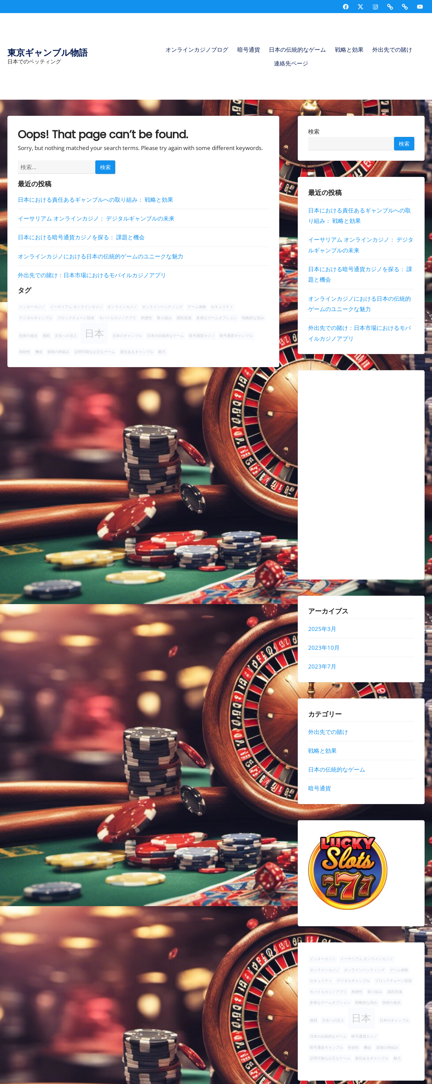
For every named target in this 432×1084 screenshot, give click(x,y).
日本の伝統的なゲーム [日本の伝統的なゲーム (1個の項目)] (165, 335)
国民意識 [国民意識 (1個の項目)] (184, 317)
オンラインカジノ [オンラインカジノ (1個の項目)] (122, 306)
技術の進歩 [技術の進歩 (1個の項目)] (28, 335)
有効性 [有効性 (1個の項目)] (24, 351)
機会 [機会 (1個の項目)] (39, 351)
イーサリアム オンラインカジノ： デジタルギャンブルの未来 (96, 218)
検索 (314, 132)
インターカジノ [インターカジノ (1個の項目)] (32, 306)
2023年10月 (324, 647)
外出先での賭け (392, 49)
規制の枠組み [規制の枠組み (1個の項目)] (58, 351)
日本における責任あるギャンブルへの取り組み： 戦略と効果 (95, 199)
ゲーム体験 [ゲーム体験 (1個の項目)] (197, 306)
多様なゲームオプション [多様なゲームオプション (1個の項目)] (216, 317)
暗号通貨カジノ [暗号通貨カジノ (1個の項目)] (202, 335)
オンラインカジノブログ (196, 49)
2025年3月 (322, 629)
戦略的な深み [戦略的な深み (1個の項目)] (253, 317)
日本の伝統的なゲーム (297, 49)
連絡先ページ (291, 63)
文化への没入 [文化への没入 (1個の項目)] (66, 335)
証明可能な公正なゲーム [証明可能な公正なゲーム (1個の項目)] (95, 351)
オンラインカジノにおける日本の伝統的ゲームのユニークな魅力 (100, 256)
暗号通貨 (248, 49)
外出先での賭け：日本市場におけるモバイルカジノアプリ (92, 275)
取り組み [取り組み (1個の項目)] (164, 317)
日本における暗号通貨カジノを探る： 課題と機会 (81, 237)
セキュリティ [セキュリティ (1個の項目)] (222, 306)
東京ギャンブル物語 (47, 52)
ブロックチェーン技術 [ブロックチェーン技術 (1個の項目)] (75, 317)
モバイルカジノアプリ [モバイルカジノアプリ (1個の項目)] (117, 317)
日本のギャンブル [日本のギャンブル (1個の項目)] (127, 335)
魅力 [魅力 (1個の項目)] (161, 351)
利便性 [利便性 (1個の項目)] (146, 317)
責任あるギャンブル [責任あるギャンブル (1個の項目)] (136, 351)
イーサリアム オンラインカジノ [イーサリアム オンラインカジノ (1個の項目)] (76, 306)
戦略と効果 (349, 49)
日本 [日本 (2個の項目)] (94, 333)
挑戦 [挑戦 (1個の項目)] (46, 335)
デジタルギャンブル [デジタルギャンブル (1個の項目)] (35, 317)
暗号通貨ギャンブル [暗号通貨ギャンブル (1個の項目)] (236, 335)
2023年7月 (322, 667)
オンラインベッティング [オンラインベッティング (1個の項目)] (162, 306)
